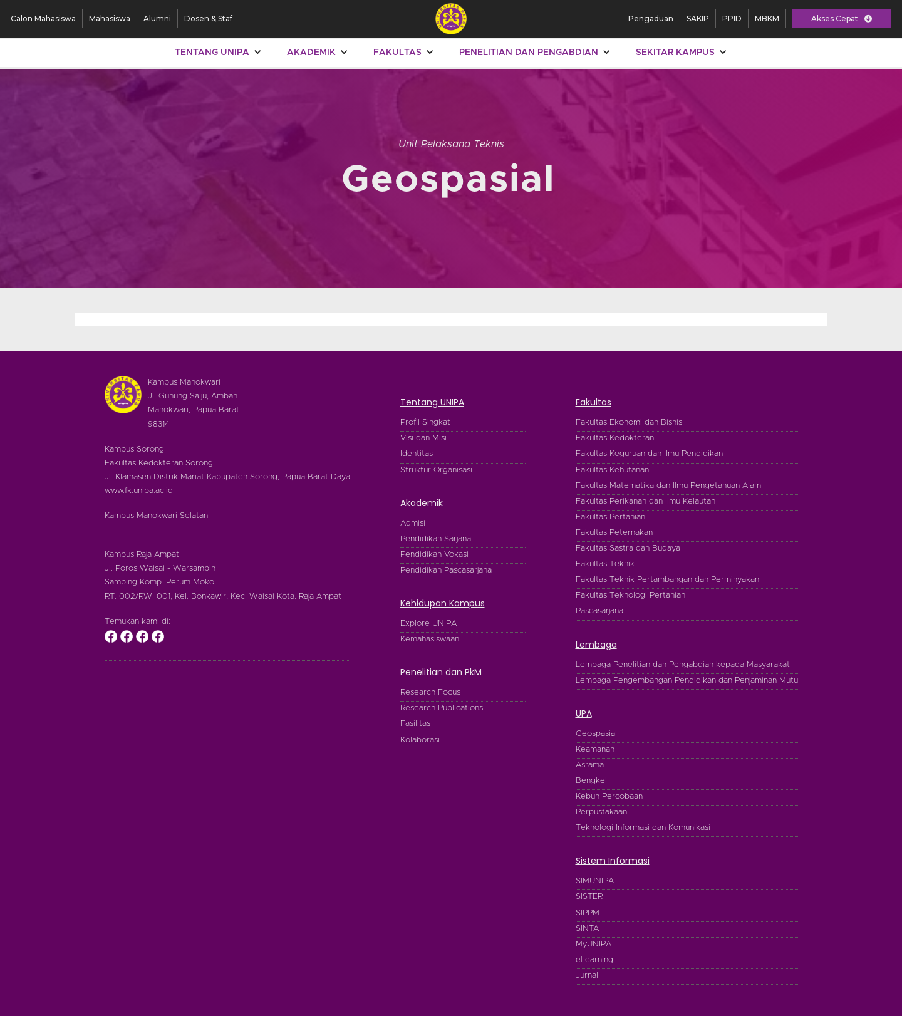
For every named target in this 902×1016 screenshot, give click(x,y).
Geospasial (596, 734)
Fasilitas (415, 724)
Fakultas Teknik (605, 564)
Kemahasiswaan (429, 639)
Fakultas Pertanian (610, 517)
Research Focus (430, 692)
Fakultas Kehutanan (612, 470)
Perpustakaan (601, 812)
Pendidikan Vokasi (434, 555)
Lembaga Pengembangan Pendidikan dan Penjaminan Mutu (687, 680)
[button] (841, 19)
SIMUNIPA (595, 881)
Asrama (590, 765)
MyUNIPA (593, 944)
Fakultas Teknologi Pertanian (630, 595)
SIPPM (587, 913)
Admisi (412, 523)
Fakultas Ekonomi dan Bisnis (629, 422)
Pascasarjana (599, 611)
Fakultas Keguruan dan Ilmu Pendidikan (649, 454)
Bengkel (591, 781)
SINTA (587, 929)
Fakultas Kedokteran (615, 438)
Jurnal (587, 976)
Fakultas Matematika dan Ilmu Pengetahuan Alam (668, 486)
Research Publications (441, 708)
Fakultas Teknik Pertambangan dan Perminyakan (667, 580)
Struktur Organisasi (436, 470)
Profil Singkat (425, 422)
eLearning (594, 960)
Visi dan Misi (423, 438)
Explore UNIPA (428, 623)
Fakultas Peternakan (614, 533)
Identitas (416, 454)
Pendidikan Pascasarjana (446, 570)
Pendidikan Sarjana (435, 539)
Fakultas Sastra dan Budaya (628, 548)
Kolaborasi (420, 740)
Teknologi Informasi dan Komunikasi (643, 828)
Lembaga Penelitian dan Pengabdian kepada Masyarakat (683, 665)
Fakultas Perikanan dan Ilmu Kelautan (645, 501)
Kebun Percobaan (609, 796)
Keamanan (595, 749)
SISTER (589, 897)
